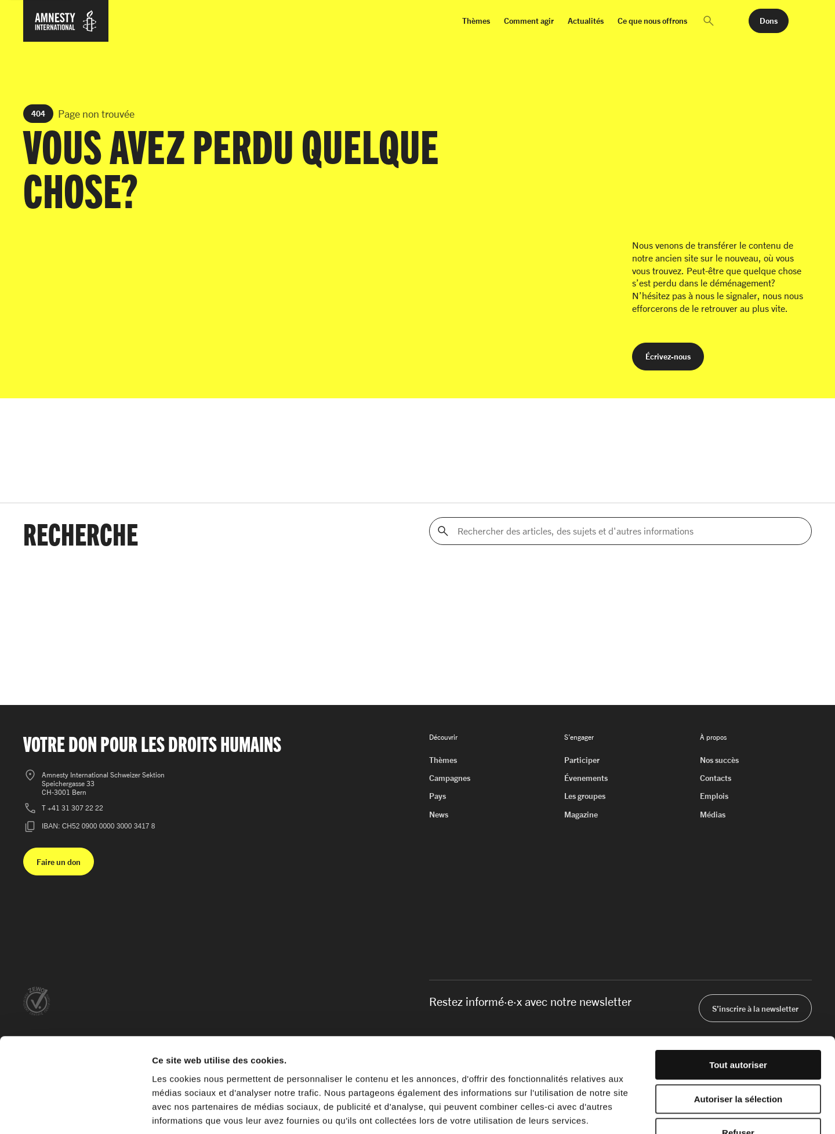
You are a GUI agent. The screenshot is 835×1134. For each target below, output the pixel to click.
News (438, 814)
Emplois (714, 796)
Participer (582, 760)
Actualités (586, 21)
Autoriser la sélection (738, 1026)
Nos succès (719, 760)
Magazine (581, 814)
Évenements (586, 778)
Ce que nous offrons (652, 21)
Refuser (738, 1060)
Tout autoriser (738, 992)
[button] (708, 21)
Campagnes (449, 778)
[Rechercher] (443, 531)
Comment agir (529, 21)
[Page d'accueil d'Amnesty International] (65, 28)
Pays (437, 796)
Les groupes (584, 796)
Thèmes (476, 21)
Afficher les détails (639, 1111)
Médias (712, 814)
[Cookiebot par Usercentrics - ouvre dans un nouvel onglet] (75, 1111)
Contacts (715, 778)
